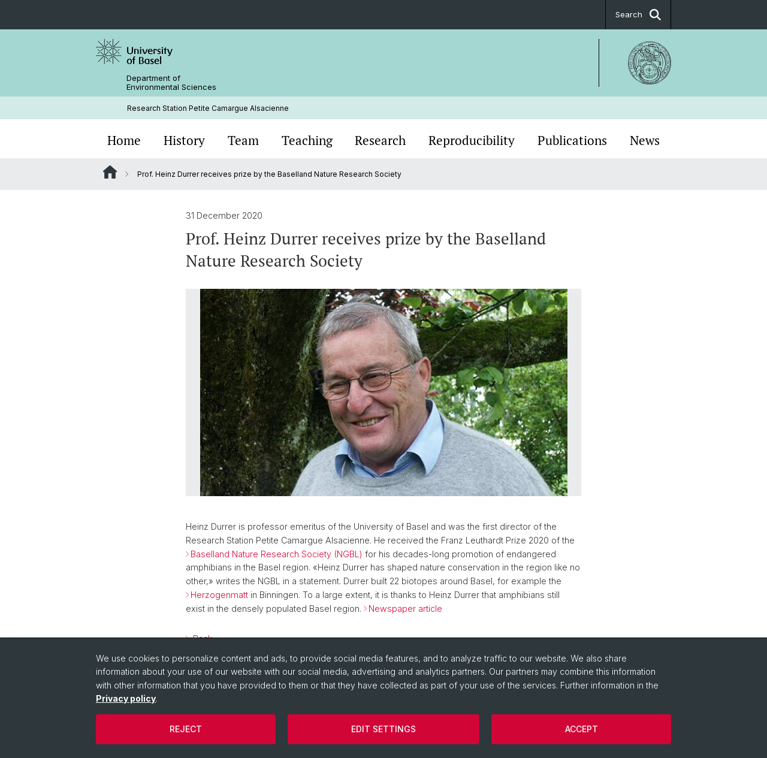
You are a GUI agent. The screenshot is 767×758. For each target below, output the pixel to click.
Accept (581, 729)
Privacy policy (126, 698)
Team (243, 140)
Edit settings (383, 729)
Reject (186, 729)
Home (124, 140)
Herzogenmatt (219, 595)
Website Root (110, 172)
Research (380, 140)
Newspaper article (405, 608)
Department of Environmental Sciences (171, 83)
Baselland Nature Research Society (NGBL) (277, 554)
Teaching (307, 140)
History (184, 140)
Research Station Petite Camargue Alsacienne (208, 108)
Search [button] (638, 14)
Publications (572, 140)
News (645, 140)
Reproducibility (471, 140)
